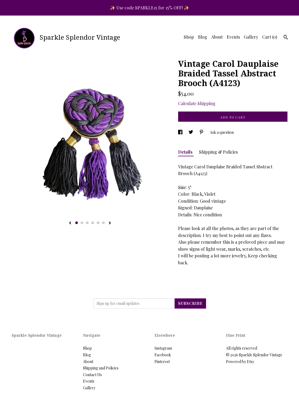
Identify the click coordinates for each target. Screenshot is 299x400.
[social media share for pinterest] (201, 132)
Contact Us (92, 374)
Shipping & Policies (218, 152)
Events (233, 37)
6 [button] (103, 222)
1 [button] (76, 222)
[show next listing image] (110, 223)
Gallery (251, 37)
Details (186, 152)
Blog (202, 37)
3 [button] (87, 222)
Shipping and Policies (100, 368)
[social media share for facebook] (180, 132)
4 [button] (92, 222)
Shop (189, 37)
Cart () (269, 37)
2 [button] (82, 222)
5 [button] (98, 222)
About (217, 37)
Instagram (163, 348)
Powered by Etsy (240, 361)
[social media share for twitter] (191, 132)
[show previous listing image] (70, 223)
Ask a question (222, 132)
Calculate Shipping (196, 103)
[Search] (286, 38)
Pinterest (162, 361)
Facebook (162, 354)
